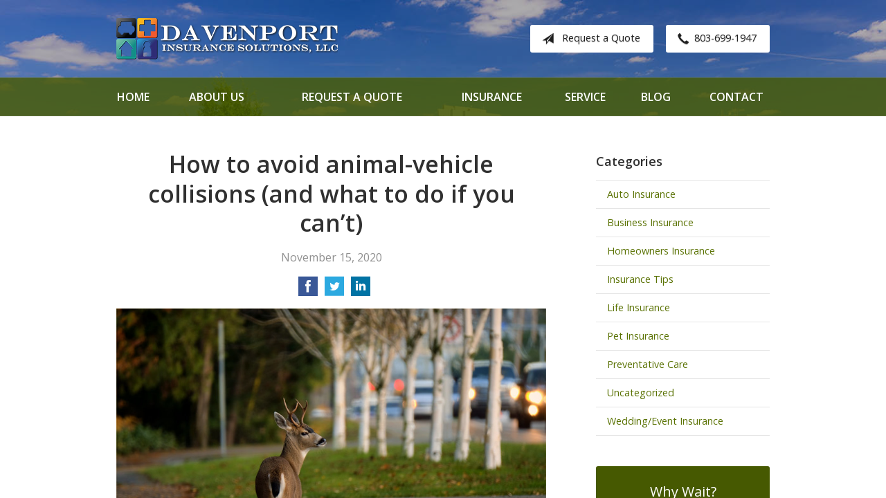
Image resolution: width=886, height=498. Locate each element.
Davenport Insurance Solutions (227, 38)
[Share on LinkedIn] (360, 290)
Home (133, 96)
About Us (216, 96)
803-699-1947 (714, 38)
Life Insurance (638, 307)
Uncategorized (640, 392)
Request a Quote (588, 38)
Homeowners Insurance (661, 250)
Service (585, 96)
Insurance (492, 96)
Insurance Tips (640, 279)
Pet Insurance (638, 335)
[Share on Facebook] (308, 290)
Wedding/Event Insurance (665, 420)
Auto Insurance (641, 194)
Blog (656, 96)
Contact (736, 96)
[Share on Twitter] (334, 290)
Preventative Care (647, 364)
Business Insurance (650, 222)
